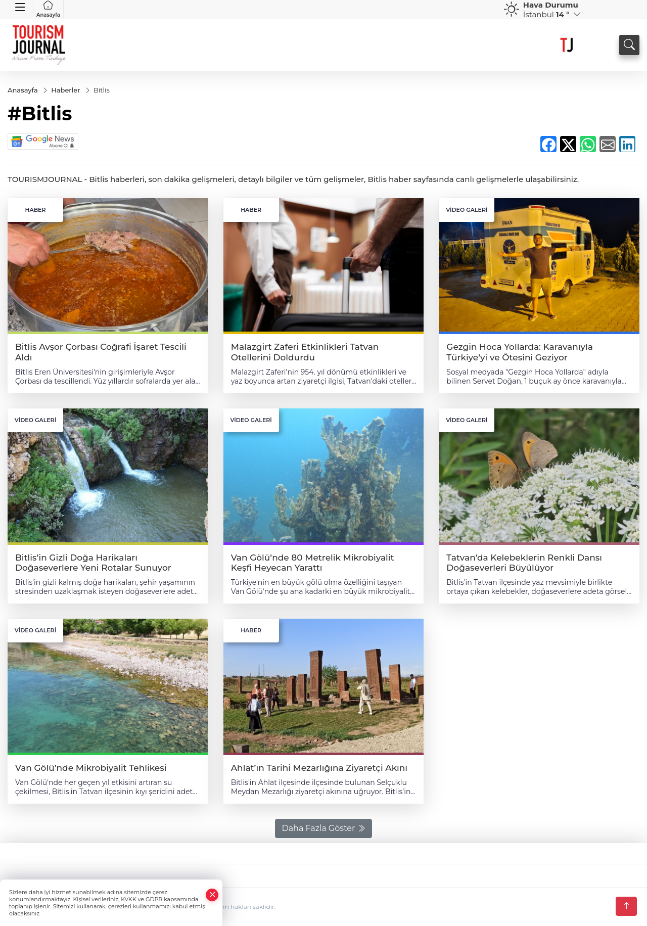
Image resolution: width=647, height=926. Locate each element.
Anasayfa (48, 9)
